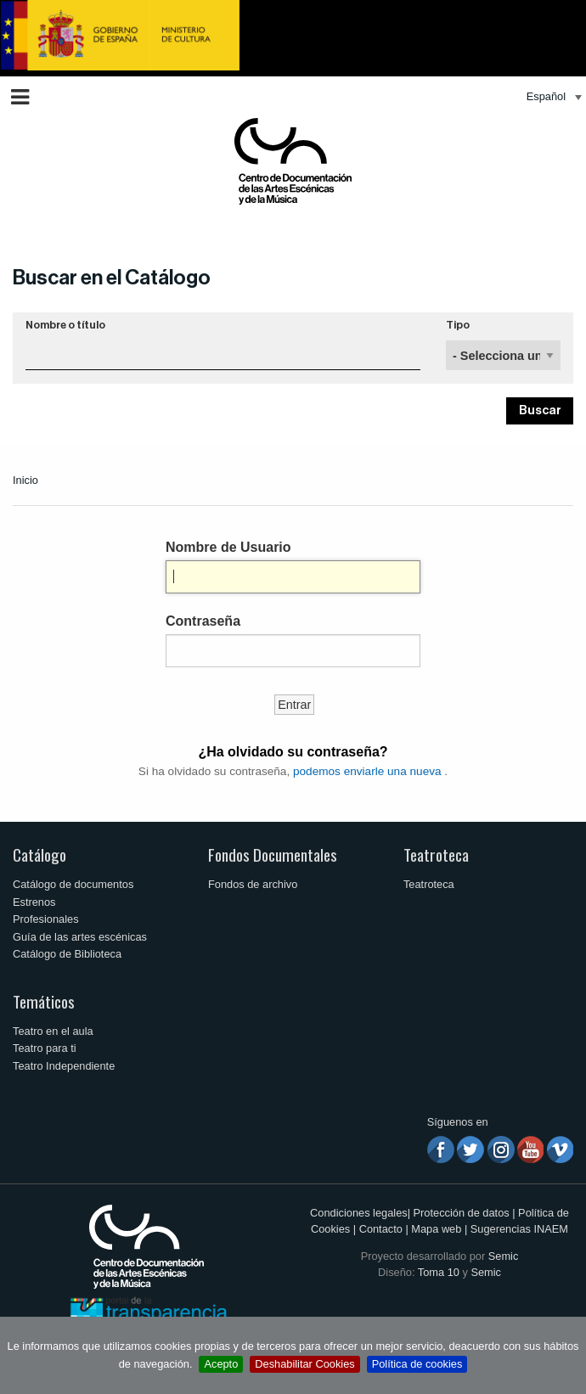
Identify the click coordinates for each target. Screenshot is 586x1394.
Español (546, 96)
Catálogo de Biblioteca (67, 953)
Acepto (221, 1363)
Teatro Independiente (64, 1066)
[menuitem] (549, 97)
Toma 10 (438, 1272)
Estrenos (34, 902)
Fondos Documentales (272, 854)
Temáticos (44, 1001)
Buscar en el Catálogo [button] (112, 277)
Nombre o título (65, 325)
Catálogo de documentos (73, 884)
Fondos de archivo (252, 884)
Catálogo (39, 854)
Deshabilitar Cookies (304, 1363)
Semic (503, 1256)
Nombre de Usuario (228, 547)
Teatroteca (436, 854)
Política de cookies (417, 1363)
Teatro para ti (44, 1048)
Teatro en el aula (53, 1031)
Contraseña (203, 621)
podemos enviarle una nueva (367, 771)
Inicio (25, 480)
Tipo (458, 325)
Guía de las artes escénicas (80, 936)
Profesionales (46, 919)
